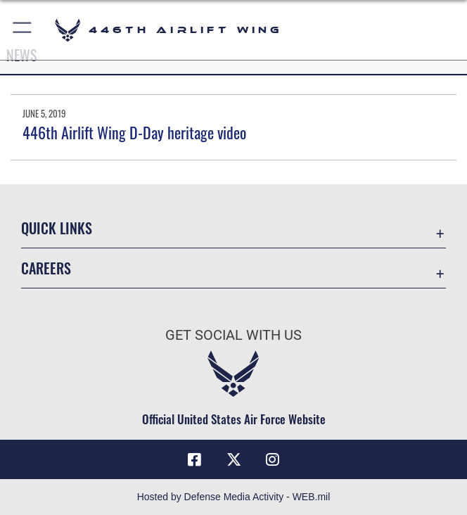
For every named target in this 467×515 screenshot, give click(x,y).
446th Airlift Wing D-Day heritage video (134, 132)
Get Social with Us (233, 334)
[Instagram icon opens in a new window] (272, 459)
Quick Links (56, 228)
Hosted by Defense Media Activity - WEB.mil (234, 496)
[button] (23, 30)
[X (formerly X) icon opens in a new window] (233, 459)
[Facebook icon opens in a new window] (194, 459)
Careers (46, 268)
